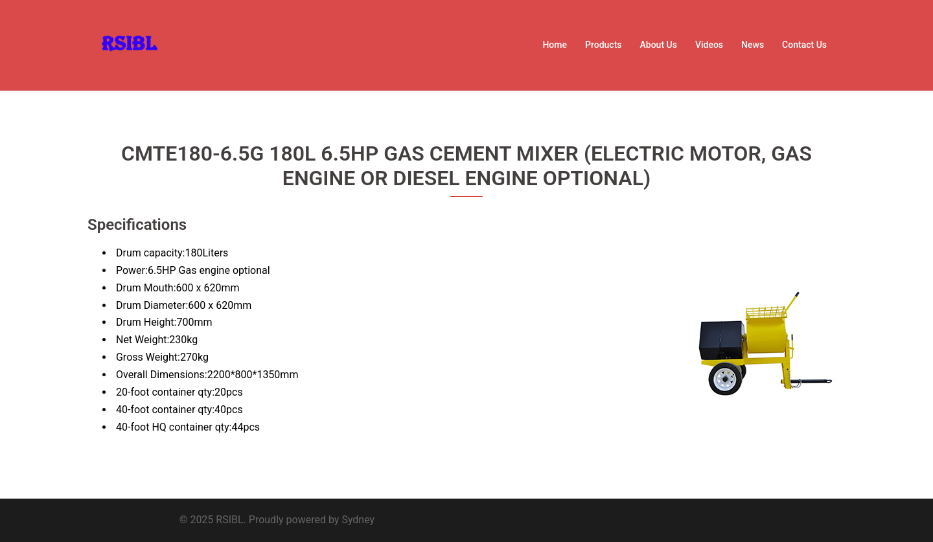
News (752, 45)
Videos (709, 45)
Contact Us (804, 45)
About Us (658, 45)
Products (603, 45)
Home (554, 45)
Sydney (357, 520)
